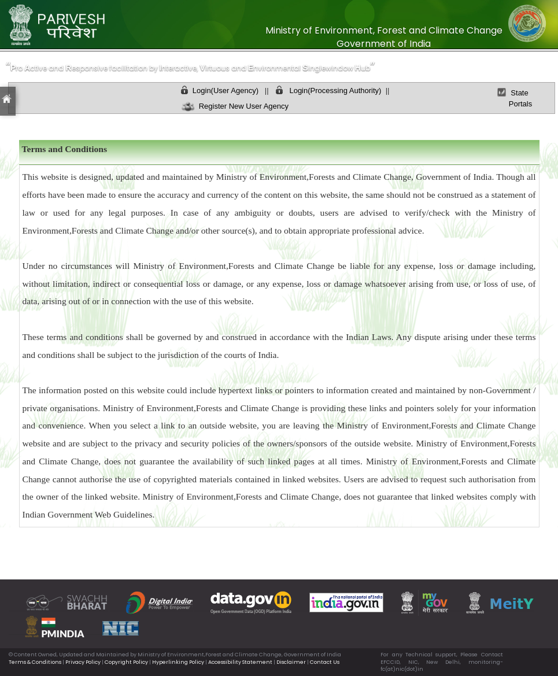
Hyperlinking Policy (178, 662)
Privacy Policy (83, 662)
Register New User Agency (241, 106)
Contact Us (324, 662)
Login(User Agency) (225, 90)
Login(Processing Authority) (334, 90)
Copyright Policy (126, 662)
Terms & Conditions (35, 662)
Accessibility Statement (240, 662)
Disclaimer (291, 662)
